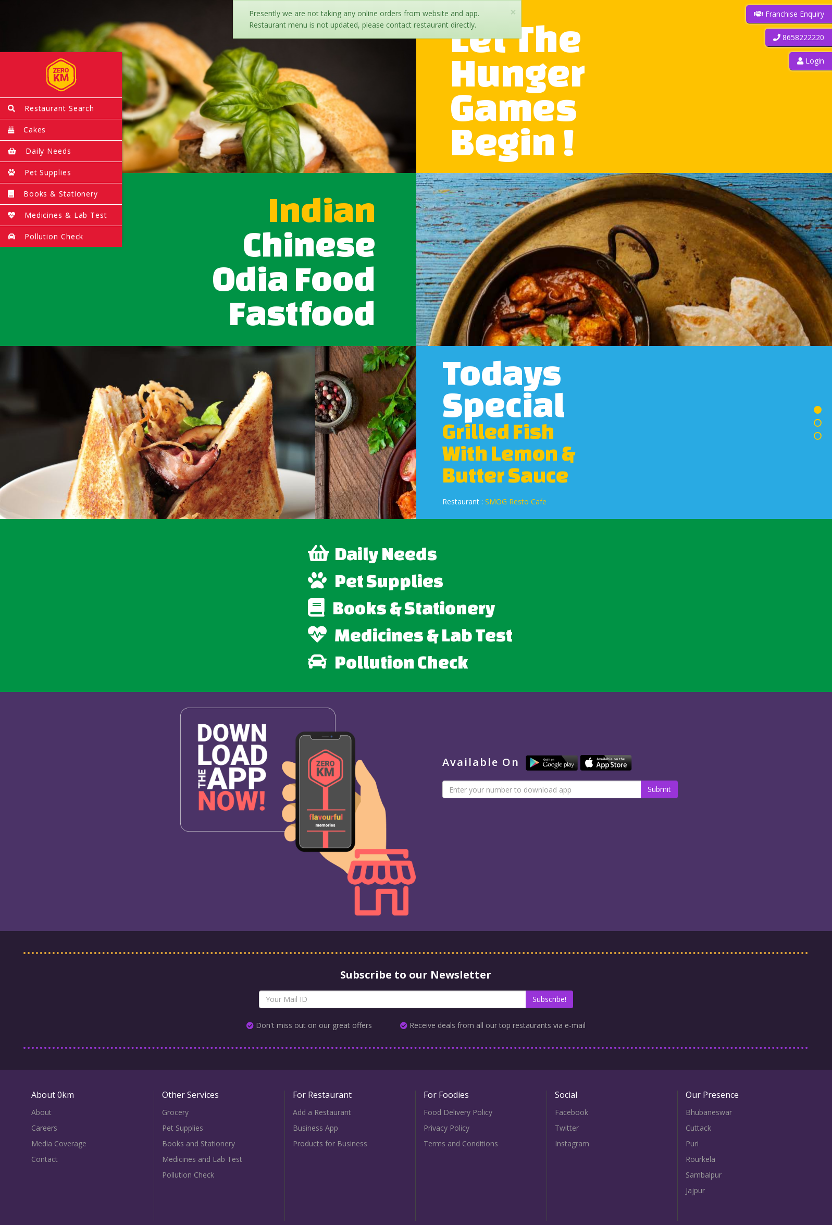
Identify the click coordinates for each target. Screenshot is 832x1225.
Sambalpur (704, 1175)
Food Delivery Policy (458, 1112)
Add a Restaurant (322, 1112)
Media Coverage (58, 1143)
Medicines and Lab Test (202, 1159)
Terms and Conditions (461, 1143)
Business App (315, 1128)
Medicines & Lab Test (410, 635)
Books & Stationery (401, 607)
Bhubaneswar (709, 1112)
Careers (44, 1128)
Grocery (175, 1112)
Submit (659, 789)
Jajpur (695, 1190)
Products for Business (330, 1143)
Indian (322, 209)
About (41, 1112)
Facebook (571, 1112)
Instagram (572, 1143)
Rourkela (700, 1159)
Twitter (567, 1128)
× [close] (513, 12)
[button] (798, 37)
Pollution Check (388, 662)
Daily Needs (372, 553)
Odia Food (294, 278)
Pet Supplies (375, 580)
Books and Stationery (198, 1143)
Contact (44, 1159)
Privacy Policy (446, 1128)
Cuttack (698, 1128)
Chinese (309, 243)
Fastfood (302, 312)
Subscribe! (549, 999)
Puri (692, 1143)
